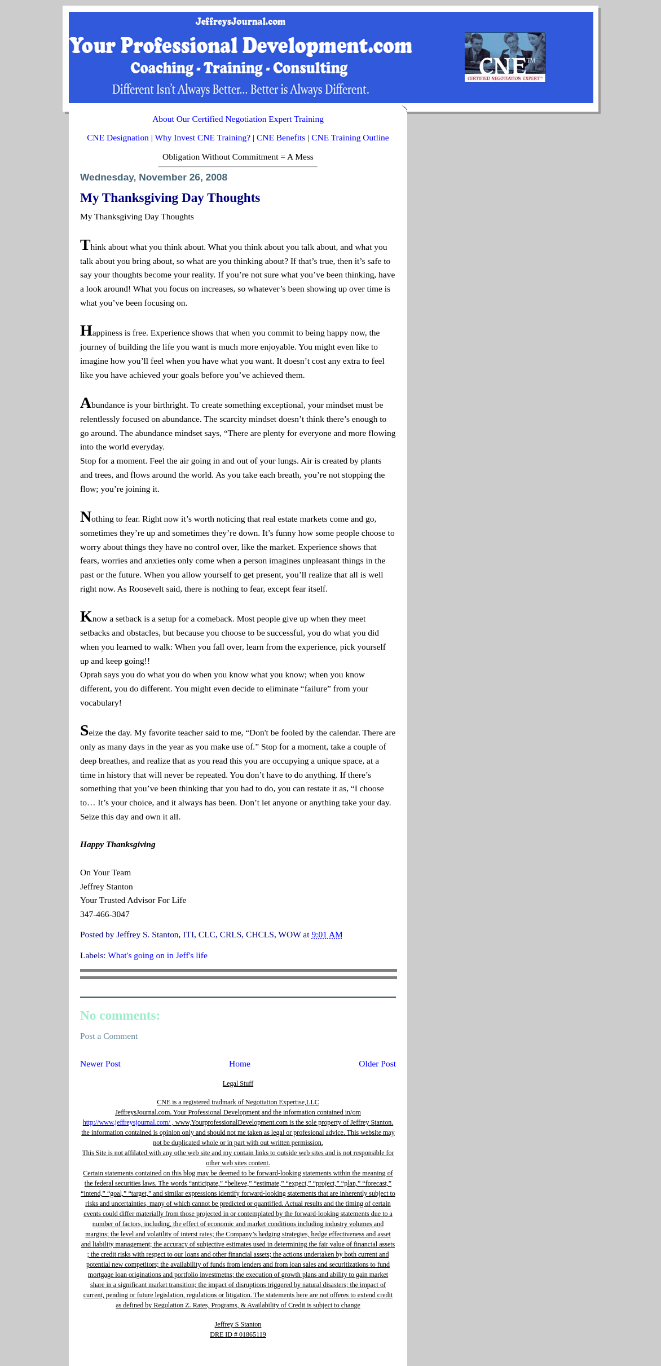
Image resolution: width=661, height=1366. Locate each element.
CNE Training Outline (350, 137)
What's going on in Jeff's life (158, 955)
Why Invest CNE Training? (202, 137)
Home (239, 1063)
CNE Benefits (281, 137)
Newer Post (100, 1063)
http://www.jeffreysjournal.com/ (126, 1122)
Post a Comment (109, 1036)
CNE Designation (118, 137)
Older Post (377, 1063)
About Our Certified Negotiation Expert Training (238, 119)
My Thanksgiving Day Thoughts (170, 197)
